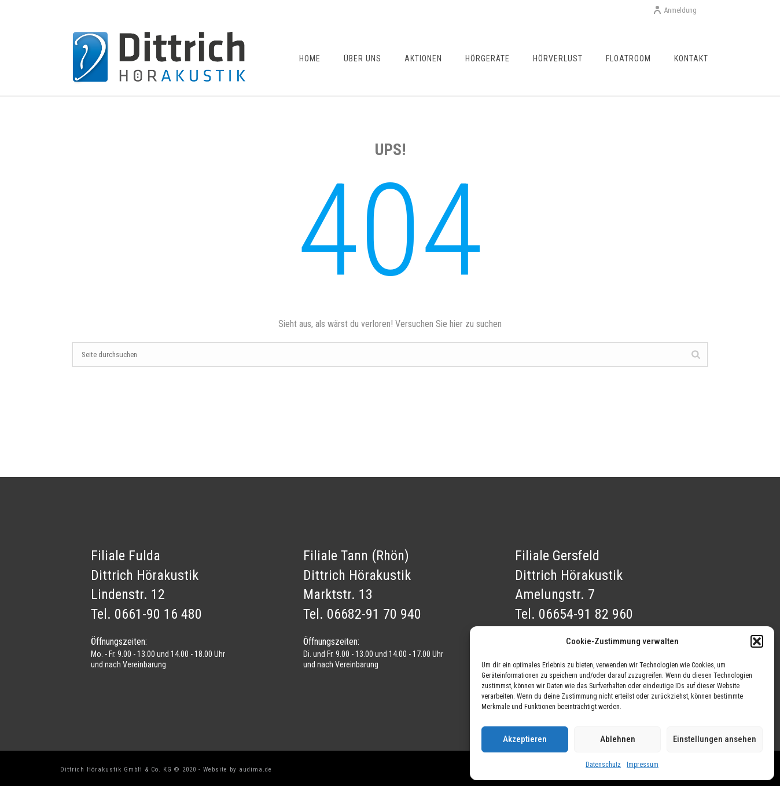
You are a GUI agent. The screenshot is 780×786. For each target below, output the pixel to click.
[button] (757, 641)
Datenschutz (603, 765)
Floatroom (628, 58)
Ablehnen (617, 739)
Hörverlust (558, 58)
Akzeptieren (525, 739)
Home (310, 58)
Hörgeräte (487, 58)
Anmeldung (675, 10)
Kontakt (691, 58)
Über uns (362, 58)
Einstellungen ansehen (714, 739)
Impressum (642, 765)
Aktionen (423, 58)
